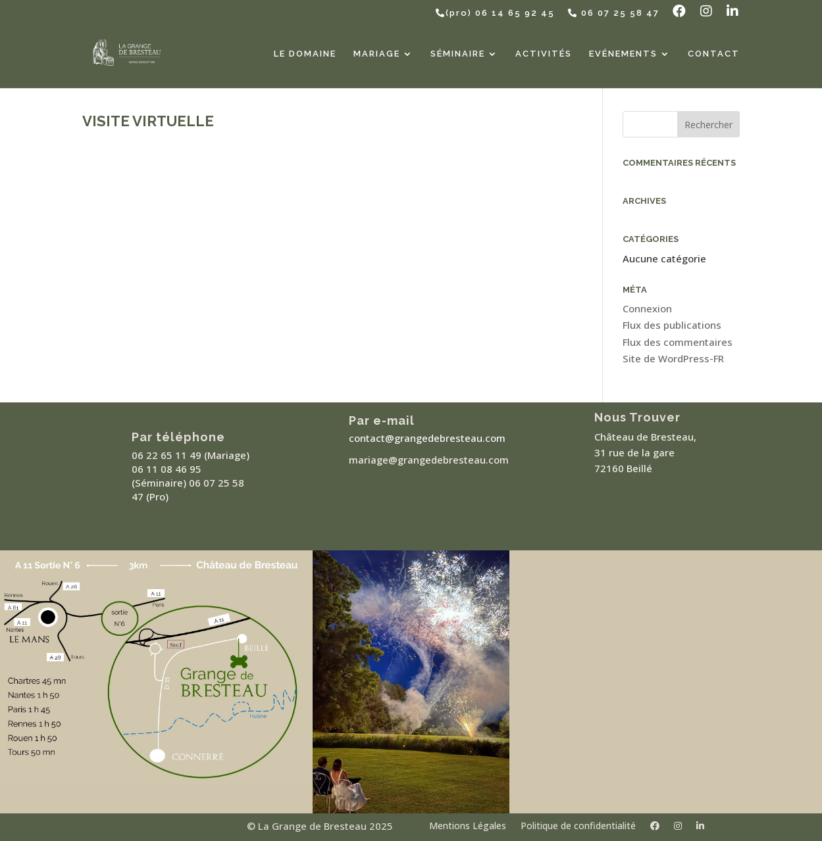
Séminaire (457, 54)
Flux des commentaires (677, 341)
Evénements (623, 54)
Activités (543, 54)
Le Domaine (305, 54)
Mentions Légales (467, 826)
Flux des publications (672, 324)
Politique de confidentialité (578, 826)
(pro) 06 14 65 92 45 (495, 13)
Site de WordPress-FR (673, 358)
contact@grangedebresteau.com (427, 438)
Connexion (647, 308)
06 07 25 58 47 (613, 13)
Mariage (376, 54)
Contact (714, 54)
